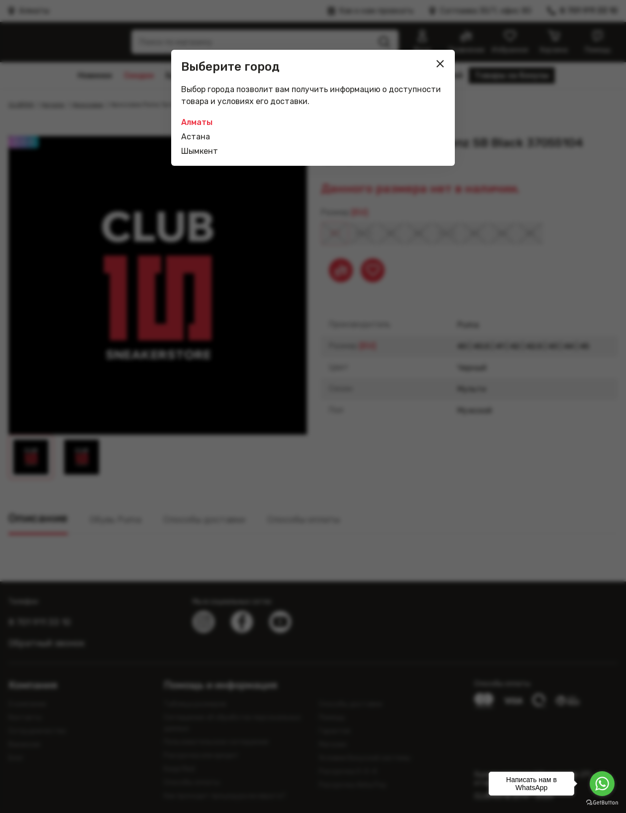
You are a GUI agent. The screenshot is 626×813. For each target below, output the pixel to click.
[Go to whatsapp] (602, 783)
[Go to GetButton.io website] (602, 803)
